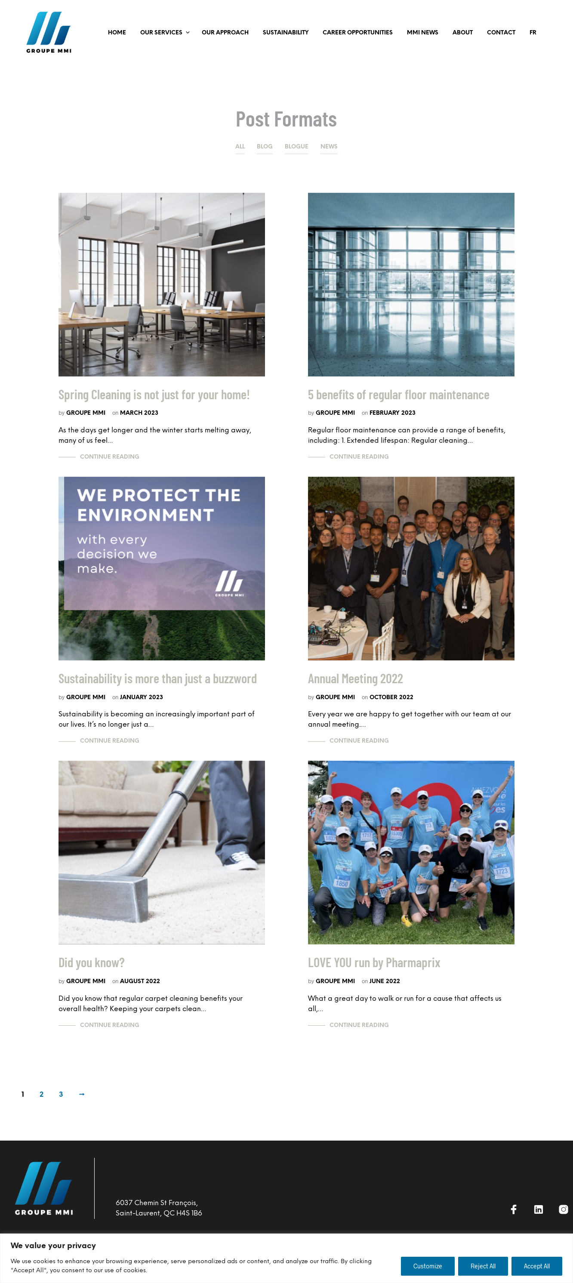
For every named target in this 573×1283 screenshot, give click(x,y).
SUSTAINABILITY (285, 33)
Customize (427, 1266)
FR (533, 33)
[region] (286, 1258)
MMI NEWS (422, 33)
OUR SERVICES (161, 33)
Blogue (296, 147)
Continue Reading (109, 457)
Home (117, 33)
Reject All (483, 1266)
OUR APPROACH (225, 33)
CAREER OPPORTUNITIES (358, 33)
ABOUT (463, 33)
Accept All (537, 1266)
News (329, 147)
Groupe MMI (85, 413)
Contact (501, 33)
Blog (265, 147)
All (240, 147)
